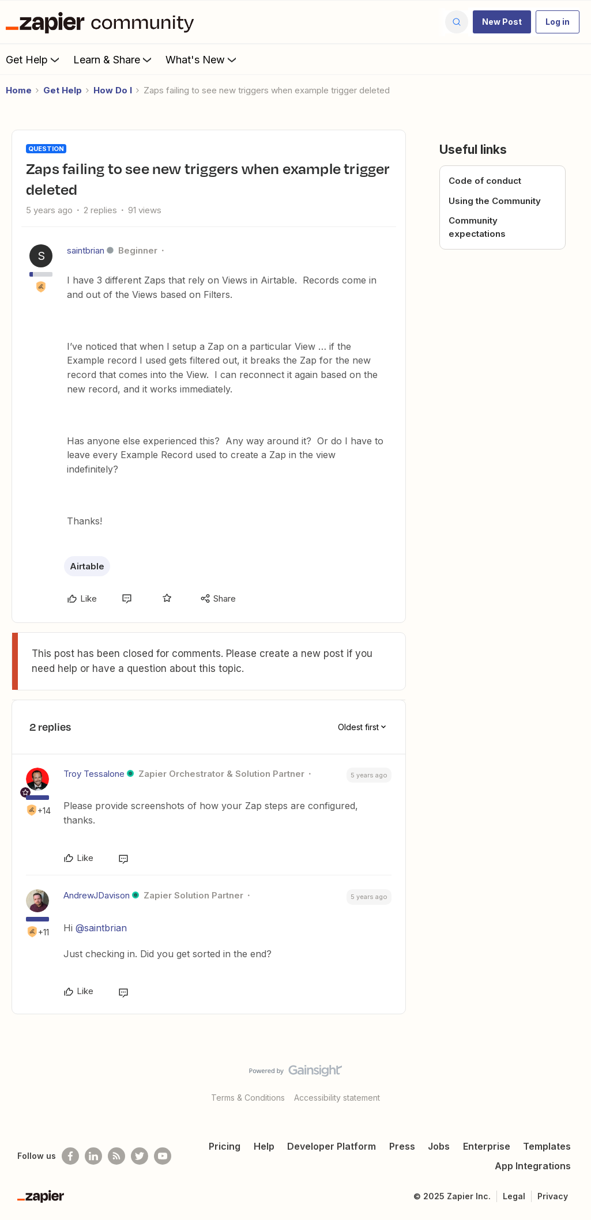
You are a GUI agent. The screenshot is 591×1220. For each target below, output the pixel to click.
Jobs (439, 1146)
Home (19, 90)
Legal (514, 1196)
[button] (502, 21)
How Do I (112, 90)
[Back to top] (567, 1080)
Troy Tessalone (94, 773)
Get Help (34, 59)
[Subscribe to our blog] (116, 1156)
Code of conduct (485, 180)
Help (264, 1146)
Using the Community (495, 200)
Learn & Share (113, 59)
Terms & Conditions (248, 1097)
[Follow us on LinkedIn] (93, 1156)
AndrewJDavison (96, 895)
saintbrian (85, 250)
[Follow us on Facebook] (70, 1156)
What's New (202, 59)
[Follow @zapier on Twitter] (139, 1156)
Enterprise (486, 1146)
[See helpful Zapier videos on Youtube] (162, 1156)
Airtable (87, 566)
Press (402, 1146)
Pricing (224, 1146)
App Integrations (533, 1166)
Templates (547, 1146)
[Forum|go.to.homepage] (102, 21)
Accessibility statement (337, 1097)
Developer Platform (331, 1146)
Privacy (552, 1196)
